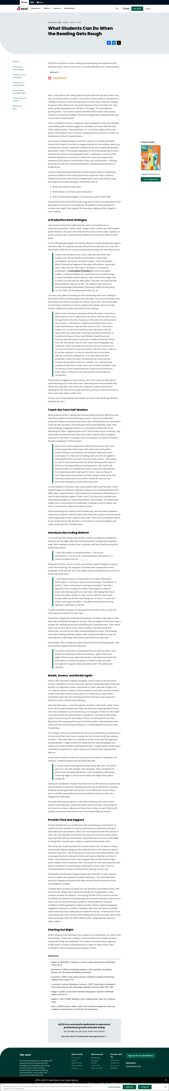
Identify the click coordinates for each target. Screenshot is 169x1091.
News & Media (76, 1065)
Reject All (129, 1087)
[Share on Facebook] (109, 43)
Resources (36, 8)
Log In (148, 9)
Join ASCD (137, 9)
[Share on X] (119, 43)
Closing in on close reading (81, 962)
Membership (70, 8)
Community (95, 1065)
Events (47, 8)
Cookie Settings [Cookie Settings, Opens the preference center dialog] (114, 1087)
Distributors (115, 1063)
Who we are (76, 1058)
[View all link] (84, 1036)
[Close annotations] (166, 1080)
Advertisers (115, 1060)
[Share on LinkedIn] (114, 43)
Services (58, 8)
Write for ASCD (97, 1068)
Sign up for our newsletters (140, 1055)
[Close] (165, 1087)
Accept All (144, 1087)
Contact (74, 1068)
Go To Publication (150, 179)
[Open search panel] (117, 8)
